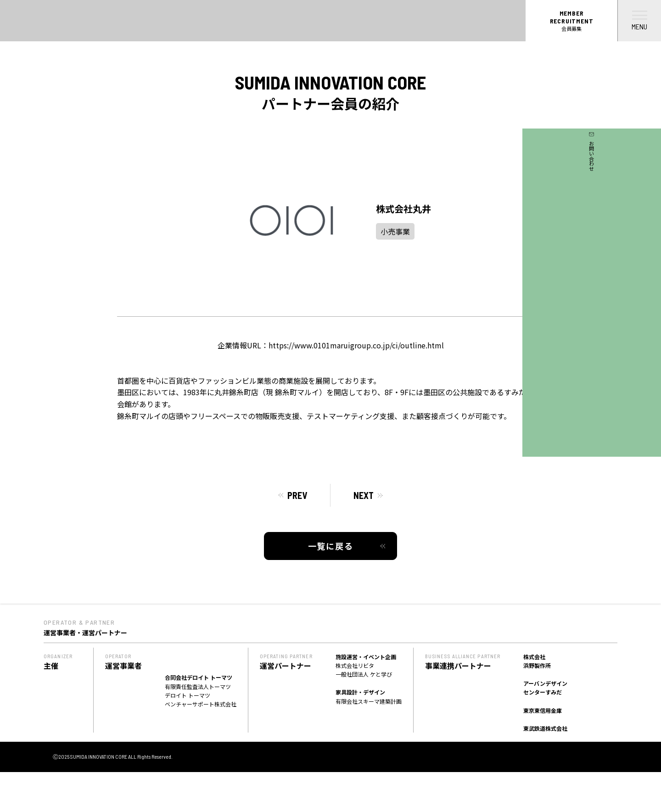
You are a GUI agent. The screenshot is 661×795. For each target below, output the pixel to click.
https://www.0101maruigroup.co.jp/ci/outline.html (356, 345)
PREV (297, 495)
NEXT (363, 495)
